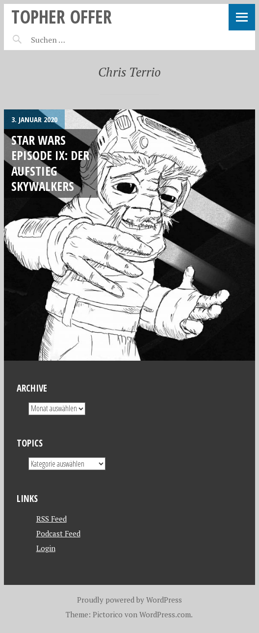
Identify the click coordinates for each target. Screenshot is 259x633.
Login (45, 548)
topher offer (61, 16)
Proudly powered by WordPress (129, 600)
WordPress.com (165, 614)
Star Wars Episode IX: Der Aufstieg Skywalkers (50, 163)
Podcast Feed (58, 533)
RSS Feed (51, 519)
